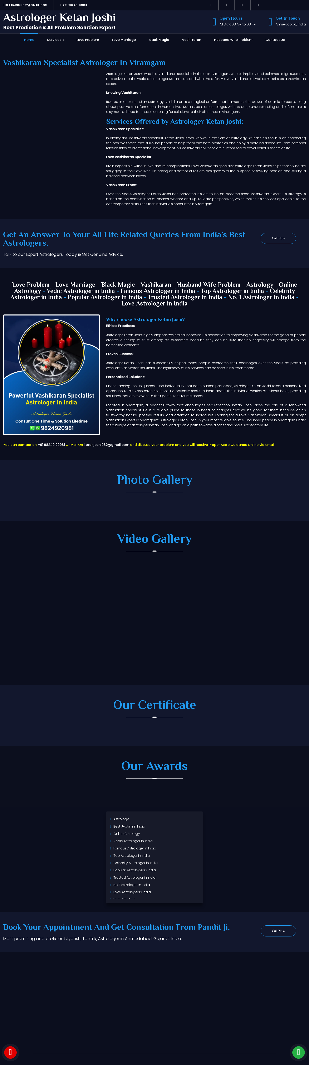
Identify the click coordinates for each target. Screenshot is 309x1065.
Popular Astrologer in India (105, 298)
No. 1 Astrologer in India (261, 298)
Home (29, 39)
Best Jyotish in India (129, 826)
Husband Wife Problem (233, 39)
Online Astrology (126, 833)
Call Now (278, 238)
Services (54, 39)
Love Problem (88, 39)
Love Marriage (124, 39)
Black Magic (159, 39)
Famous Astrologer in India (158, 291)
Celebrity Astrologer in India (135, 863)
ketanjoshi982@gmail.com (25, 5)
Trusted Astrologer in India (185, 298)
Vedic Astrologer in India (81, 291)
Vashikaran (191, 39)
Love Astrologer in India (154, 304)
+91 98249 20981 (73, 5)
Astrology (259, 285)
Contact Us (275, 39)
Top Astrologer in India (232, 291)
